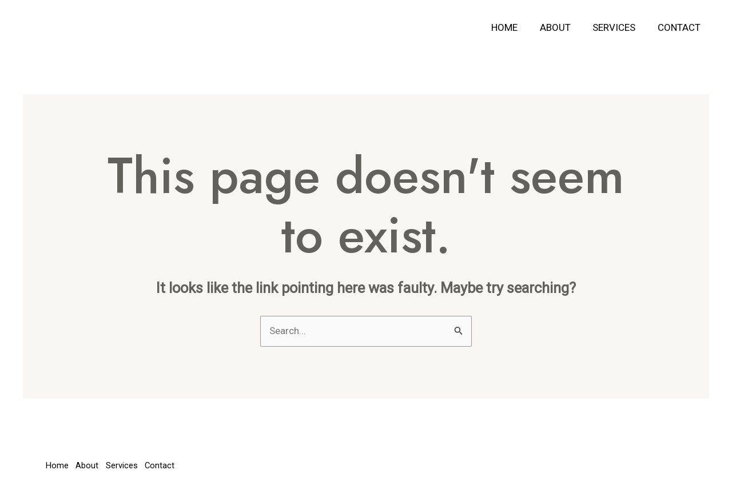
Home (521, 27)
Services (625, 27)
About (569, 27)
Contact (687, 27)
